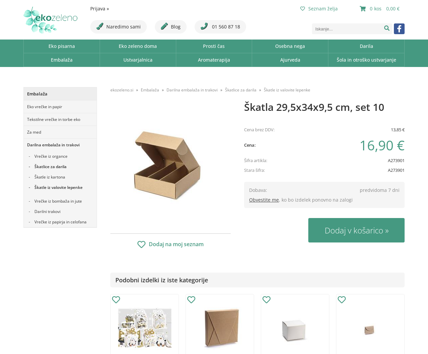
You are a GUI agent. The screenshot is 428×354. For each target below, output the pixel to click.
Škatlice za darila (50, 166)
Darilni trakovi (47, 211)
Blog (171, 26)
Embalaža (62, 60)
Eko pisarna (61, 46)
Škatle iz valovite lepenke (58, 187)
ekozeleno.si (121, 90)
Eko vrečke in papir (44, 107)
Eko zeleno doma (138, 46)
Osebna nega (290, 46)
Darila (366, 46)
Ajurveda (290, 60)
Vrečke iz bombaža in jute (58, 201)
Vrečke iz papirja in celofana (60, 222)
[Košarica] (380, 8)
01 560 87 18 (220, 26)
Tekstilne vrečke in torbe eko (53, 119)
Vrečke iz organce (51, 156)
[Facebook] (399, 28)
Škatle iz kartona (49, 177)
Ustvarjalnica (137, 60)
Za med (34, 132)
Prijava (99, 8)
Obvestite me (264, 200)
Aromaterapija (214, 60)
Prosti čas (214, 46)
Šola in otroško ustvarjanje (366, 60)
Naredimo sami (118, 26)
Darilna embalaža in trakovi (53, 145)
